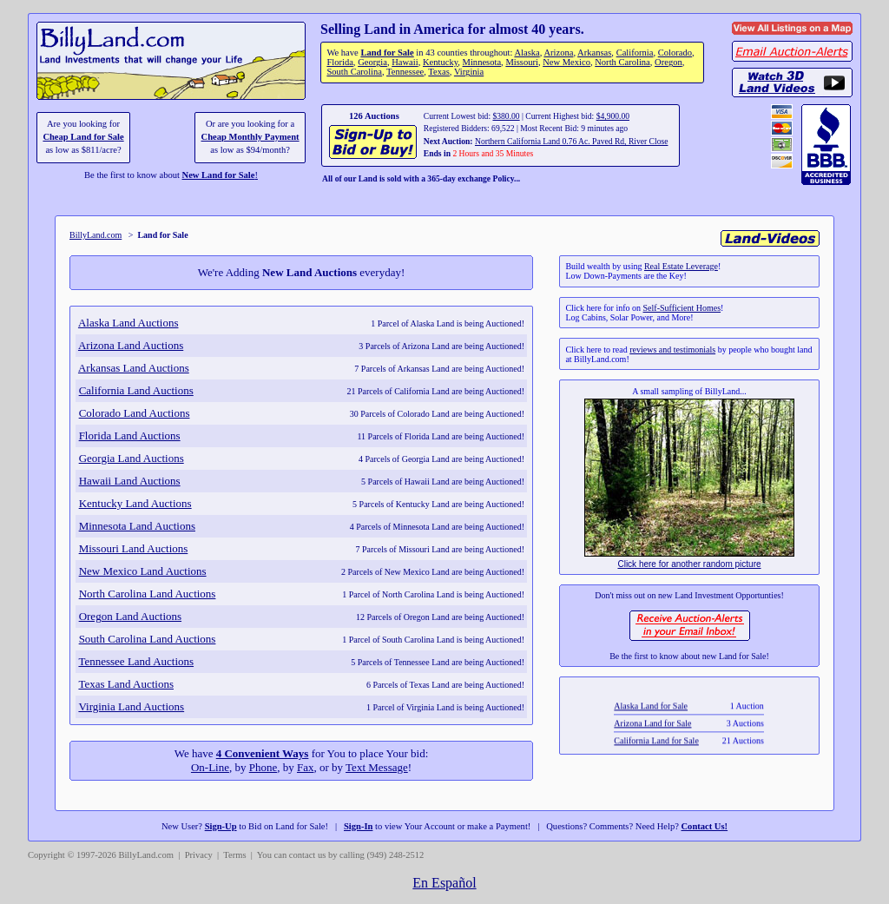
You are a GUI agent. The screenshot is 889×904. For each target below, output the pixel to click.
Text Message (377, 767)
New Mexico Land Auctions (143, 570)
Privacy (199, 855)
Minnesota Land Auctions (137, 525)
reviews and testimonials (672, 349)
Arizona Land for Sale (653, 737)
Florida (339, 62)
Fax (305, 767)
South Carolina (354, 71)
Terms (234, 855)
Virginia (469, 71)
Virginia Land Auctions (131, 706)
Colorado (675, 52)
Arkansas (594, 52)
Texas (438, 71)
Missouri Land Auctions (133, 548)
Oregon (668, 62)
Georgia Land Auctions (131, 458)
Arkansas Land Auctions (133, 367)
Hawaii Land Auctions (130, 480)
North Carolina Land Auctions (147, 593)
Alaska (526, 52)
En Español (444, 882)
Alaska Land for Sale (651, 720)
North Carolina (622, 62)
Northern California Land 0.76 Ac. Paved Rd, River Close (571, 141)
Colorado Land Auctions (134, 412)
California (635, 52)
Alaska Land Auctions (128, 322)
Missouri (521, 62)
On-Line (210, 767)
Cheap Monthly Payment (250, 137)
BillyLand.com (95, 235)
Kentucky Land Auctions (135, 503)
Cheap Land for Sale (83, 137)
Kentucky (440, 62)
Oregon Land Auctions (130, 616)
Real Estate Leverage (681, 266)
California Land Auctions (136, 390)
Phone (263, 767)
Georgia (372, 62)
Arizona (558, 52)
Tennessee (405, 71)
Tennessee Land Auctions (136, 661)
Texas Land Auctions (126, 683)
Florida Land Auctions (130, 435)
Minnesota (482, 62)
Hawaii (405, 62)
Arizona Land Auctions (130, 345)
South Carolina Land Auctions (147, 638)
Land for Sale (386, 52)
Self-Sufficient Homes (682, 308)
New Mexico (566, 62)
